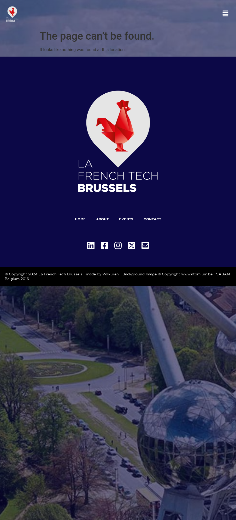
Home (80, 219)
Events (126, 219)
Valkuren (110, 274)
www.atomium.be (197, 274)
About (102, 219)
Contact (152, 219)
